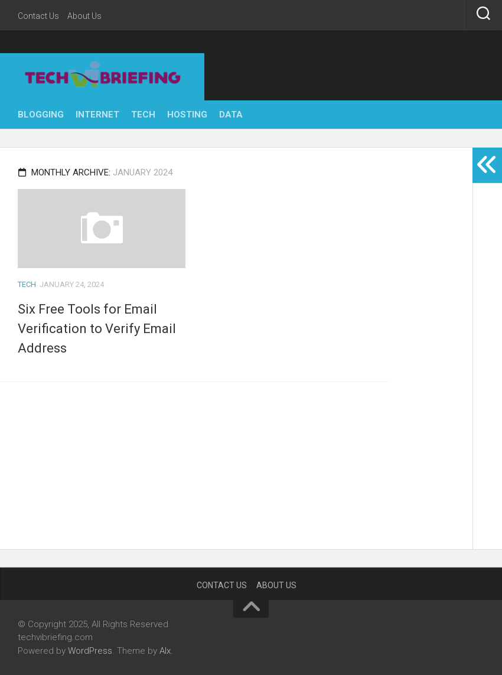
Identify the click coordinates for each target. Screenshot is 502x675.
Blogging (41, 114)
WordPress (90, 650)
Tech (143, 114)
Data (231, 114)
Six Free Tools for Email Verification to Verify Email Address (97, 329)
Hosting (187, 114)
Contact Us (38, 16)
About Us (84, 16)
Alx (165, 650)
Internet (97, 114)
